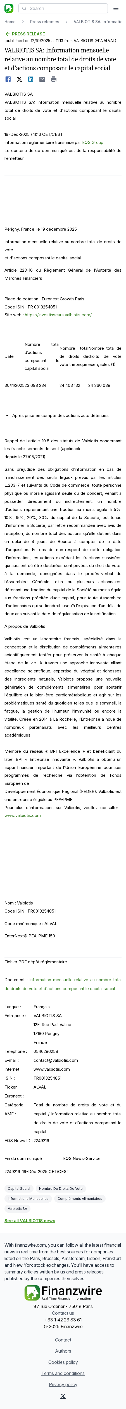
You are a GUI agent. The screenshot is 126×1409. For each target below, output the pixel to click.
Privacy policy (63, 1384)
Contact (63, 1340)
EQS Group (92, 142)
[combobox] (63, 8)
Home (10, 21)
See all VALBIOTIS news (29, 1220)
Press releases (44, 21)
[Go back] (63, 34)
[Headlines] (8, 8)
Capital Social (19, 1188)
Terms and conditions (63, 1373)
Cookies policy (63, 1362)
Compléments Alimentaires (80, 1198)
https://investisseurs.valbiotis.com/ (58, 314)
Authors (63, 1351)
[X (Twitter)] (63, 1396)
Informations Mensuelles (28, 1198)
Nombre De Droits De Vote (61, 1188)
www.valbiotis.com (22, 815)
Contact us (63, 1313)
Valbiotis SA (17, 1209)
